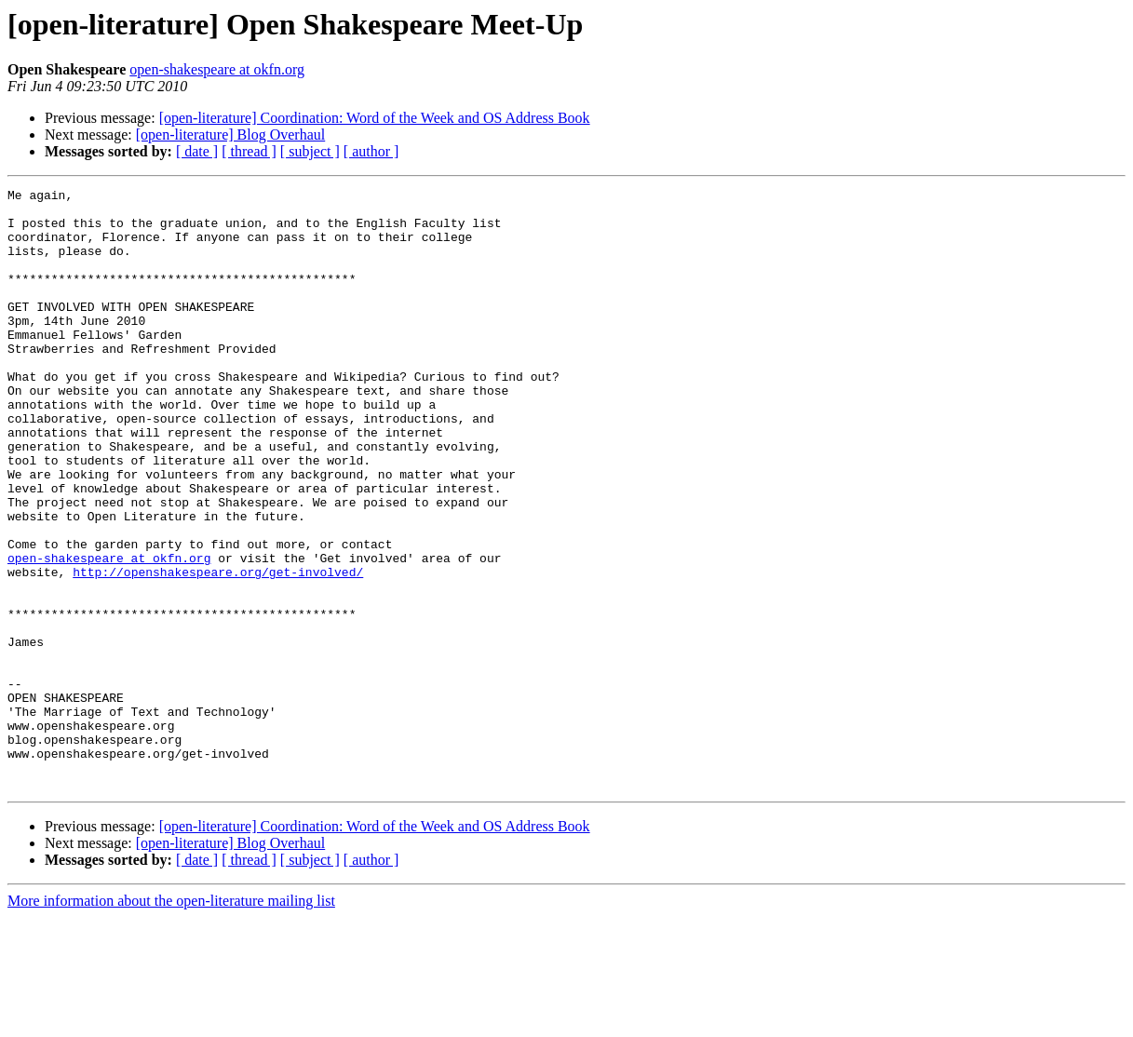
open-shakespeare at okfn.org (216, 69)
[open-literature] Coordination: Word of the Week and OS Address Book (374, 118)
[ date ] (197, 151)
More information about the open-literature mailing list (171, 1021)
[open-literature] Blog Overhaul (230, 134)
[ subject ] (310, 151)
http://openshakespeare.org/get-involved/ (218, 649)
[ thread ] (249, 151)
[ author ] (371, 151)
